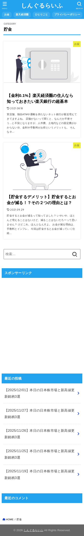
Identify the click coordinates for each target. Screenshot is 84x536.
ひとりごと (41, 14)
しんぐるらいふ (42, 6)
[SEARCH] (79, 5)
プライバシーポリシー (67, 14)
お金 (6, 14)
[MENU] (4, 5)
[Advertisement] (42, 323)
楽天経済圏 (22, 14)
